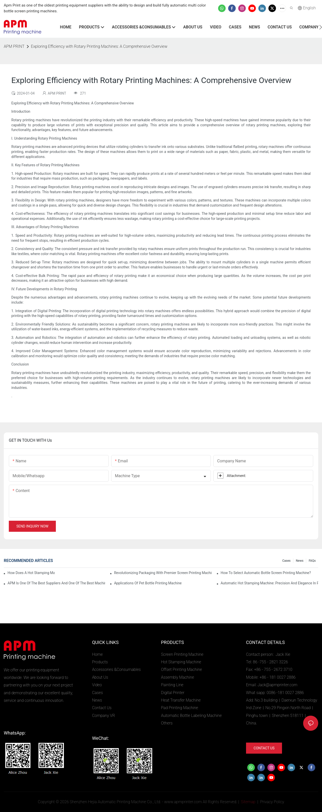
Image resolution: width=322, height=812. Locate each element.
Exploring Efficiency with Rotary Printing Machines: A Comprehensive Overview (99, 46)
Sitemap (248, 801)
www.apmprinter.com (183, 801)
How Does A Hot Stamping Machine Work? (31, 573)
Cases (286, 560)
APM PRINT (14, 46)
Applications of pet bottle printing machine (148, 583)
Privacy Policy (272, 801)
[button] (320, 27)
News (299, 560)
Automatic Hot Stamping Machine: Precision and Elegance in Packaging (269, 583)
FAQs (312, 560)
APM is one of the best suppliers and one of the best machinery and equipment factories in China (56, 583)
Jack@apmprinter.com (277, 684)
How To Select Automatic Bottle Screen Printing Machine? (266, 573)
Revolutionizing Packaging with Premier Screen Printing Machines (163, 573)
